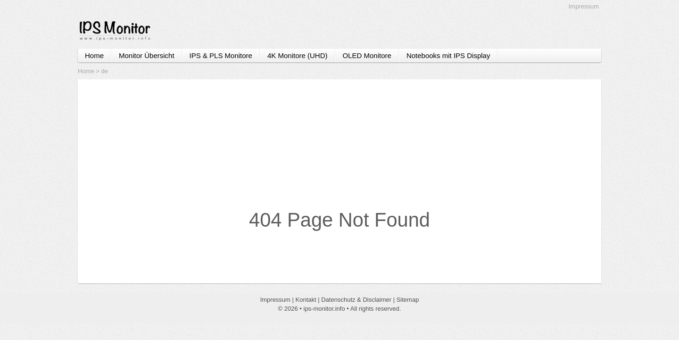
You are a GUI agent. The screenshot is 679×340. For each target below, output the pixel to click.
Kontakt (306, 299)
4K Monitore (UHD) (297, 55)
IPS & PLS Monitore (221, 55)
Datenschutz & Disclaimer (356, 299)
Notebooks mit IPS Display (448, 55)
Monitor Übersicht (146, 55)
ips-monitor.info (324, 308)
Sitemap (408, 299)
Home (94, 55)
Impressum (584, 6)
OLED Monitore (367, 55)
